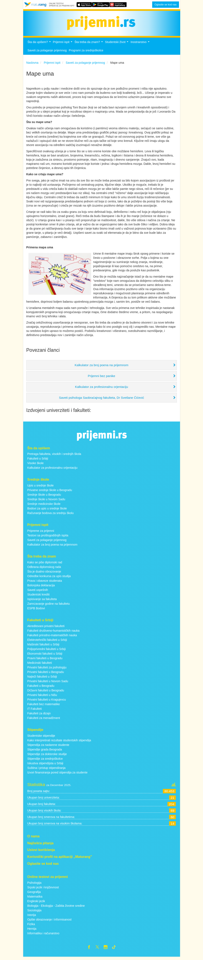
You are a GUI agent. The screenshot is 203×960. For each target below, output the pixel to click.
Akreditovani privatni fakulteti (46, 628)
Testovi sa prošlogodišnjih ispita (47, 537)
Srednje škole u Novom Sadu (46, 501)
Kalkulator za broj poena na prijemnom (101, 367)
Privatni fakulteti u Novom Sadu (47, 683)
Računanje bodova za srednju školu (50, 515)
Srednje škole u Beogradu (44, 497)
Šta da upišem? (40, 45)
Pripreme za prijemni (40, 533)
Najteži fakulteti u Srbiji (42, 679)
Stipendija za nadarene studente (48, 747)
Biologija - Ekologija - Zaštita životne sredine (56, 908)
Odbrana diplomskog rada (44, 569)
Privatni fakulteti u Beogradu (45, 674)
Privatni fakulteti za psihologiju (47, 669)
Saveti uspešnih (37, 592)
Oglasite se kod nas (165, 4)
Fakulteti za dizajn (39, 715)
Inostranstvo (140, 45)
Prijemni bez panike (101, 378)
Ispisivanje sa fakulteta (42, 601)
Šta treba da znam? (89, 45)
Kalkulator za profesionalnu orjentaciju (101, 389)
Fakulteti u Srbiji (37, 461)
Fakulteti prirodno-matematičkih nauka (52, 637)
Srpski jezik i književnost (43, 889)
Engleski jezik (36, 903)
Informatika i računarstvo (43, 935)
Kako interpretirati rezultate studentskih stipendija (59, 742)
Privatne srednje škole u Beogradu (49, 492)
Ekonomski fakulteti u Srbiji (44, 656)
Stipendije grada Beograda (44, 751)
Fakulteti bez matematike (43, 706)
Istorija (31, 917)
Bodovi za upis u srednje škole (47, 510)
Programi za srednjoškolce (86, 52)
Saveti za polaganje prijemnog (47, 52)
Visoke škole (35, 465)
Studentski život (117, 45)
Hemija (32, 931)
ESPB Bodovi (36, 610)
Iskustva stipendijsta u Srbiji (45, 765)
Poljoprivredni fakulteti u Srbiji (46, 651)
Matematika (34, 899)
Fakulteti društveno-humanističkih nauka (53, 633)
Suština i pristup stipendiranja (46, 770)
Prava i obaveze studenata (44, 583)
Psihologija (34, 885)
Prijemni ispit (63, 45)
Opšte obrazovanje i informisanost (49, 922)
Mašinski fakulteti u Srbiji (43, 646)
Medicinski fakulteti (39, 665)
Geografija (34, 894)
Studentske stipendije (41, 738)
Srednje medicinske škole (44, 506)
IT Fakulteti (34, 711)
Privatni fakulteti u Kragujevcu (46, 702)
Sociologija (34, 912)
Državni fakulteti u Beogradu (45, 692)
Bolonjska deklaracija (41, 587)
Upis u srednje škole (40, 487)
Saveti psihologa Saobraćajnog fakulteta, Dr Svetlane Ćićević (101, 400)
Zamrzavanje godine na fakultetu (48, 606)
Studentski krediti (38, 597)
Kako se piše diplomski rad (44, 564)
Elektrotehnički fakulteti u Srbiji (47, 642)
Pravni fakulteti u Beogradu (45, 660)
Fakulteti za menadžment (43, 720)
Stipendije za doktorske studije (47, 756)
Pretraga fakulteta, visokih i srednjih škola (54, 456)
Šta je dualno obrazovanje (44, 574)
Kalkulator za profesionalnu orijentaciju (52, 470)
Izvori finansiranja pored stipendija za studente (57, 774)
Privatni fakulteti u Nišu (42, 697)
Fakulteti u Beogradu (40, 688)
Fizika (31, 926)
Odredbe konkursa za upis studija (49, 578)
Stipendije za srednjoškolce (45, 761)
